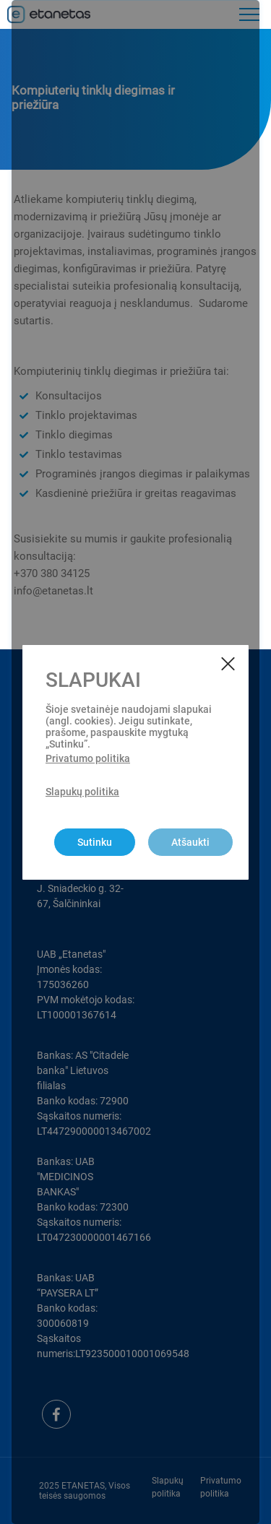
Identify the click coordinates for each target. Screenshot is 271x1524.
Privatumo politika (88, 758)
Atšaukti (190, 842)
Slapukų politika (82, 791)
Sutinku (94, 842)
